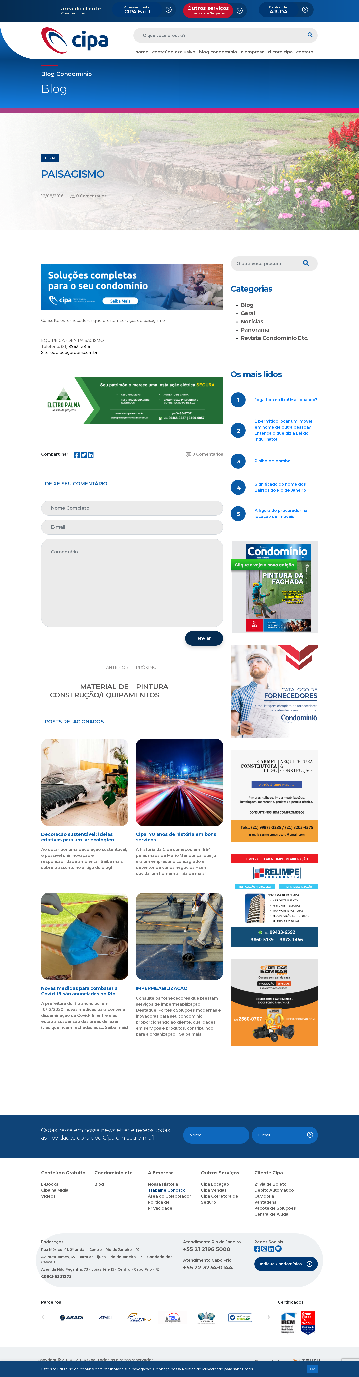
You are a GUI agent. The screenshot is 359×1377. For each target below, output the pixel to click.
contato (304, 51)
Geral (248, 313)
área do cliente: (81, 8)
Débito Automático (274, 1190)
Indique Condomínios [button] (286, 1264)
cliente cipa (280, 51)
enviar (204, 638)
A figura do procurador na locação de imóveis (281, 513)
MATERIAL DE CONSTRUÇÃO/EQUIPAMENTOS (104, 690)
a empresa (252, 51)
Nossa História (163, 1184)
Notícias (252, 321)
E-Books (49, 1184)
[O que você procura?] (218, 35)
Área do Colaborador (169, 1196)
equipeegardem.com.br (74, 352)
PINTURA (152, 686)
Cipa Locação (215, 1184)
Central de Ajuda (271, 1214)
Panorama (255, 329)
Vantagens (265, 1202)
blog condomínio (218, 51)
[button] (58, 1317)
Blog (247, 305)
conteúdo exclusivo (173, 51)
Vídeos (48, 1196)
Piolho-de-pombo (273, 461)
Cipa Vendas (214, 1190)
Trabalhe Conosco (167, 1190)
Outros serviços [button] (208, 10)
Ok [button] (312, 1369)
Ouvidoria (264, 1196)
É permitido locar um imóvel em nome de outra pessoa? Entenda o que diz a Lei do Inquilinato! (283, 430)
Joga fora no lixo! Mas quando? (286, 399)
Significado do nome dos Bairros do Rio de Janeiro (280, 487)
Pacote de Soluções (275, 1208)
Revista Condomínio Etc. (275, 338)
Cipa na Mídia (54, 1190)
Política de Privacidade (202, 1369)
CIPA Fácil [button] (137, 10)
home (141, 51)
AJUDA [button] (278, 10)
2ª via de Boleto (270, 1184)
